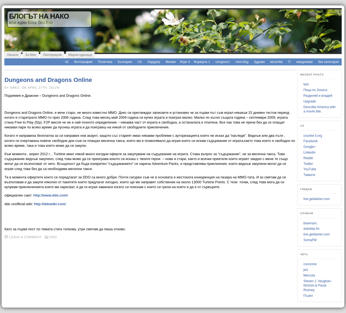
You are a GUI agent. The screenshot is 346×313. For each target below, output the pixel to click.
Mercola (309, 275)
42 (67, 62)
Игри (183, 62)
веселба (276, 62)
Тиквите (309, 175)
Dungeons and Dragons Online (48, 79)
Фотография (83, 62)
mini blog (241, 62)
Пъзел (308, 296)
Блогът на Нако (39, 16)
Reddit (308, 158)
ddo (53, 237)
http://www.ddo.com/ (50, 195)
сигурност (222, 62)
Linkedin (310, 152)
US (139, 62)
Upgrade (310, 101)
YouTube (310, 169)
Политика (105, 62)
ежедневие (304, 62)
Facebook (311, 141)
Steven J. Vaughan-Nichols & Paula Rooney (318, 285)
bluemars (310, 223)
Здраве (259, 62)
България (125, 62)
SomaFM (310, 240)
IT (289, 62)
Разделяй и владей (318, 96)
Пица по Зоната (315, 90)
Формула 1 (202, 62)
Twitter (308, 164)
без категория (328, 62)
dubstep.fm (312, 229)
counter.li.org (313, 136)
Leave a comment (25, 237)
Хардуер (153, 62)
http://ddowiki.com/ (50, 204)
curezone (310, 264)
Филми (170, 62)
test (306, 84)
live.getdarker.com (317, 199)
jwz (306, 270)
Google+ (310, 147)
